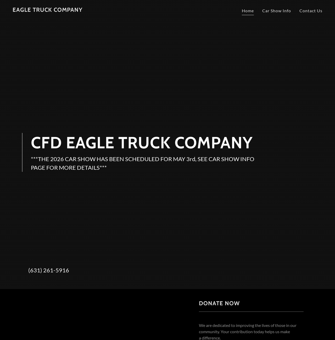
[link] (47, 10)
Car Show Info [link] (276, 10)
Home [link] (248, 10)
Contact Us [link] (310, 10)
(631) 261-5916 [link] (48, 270)
